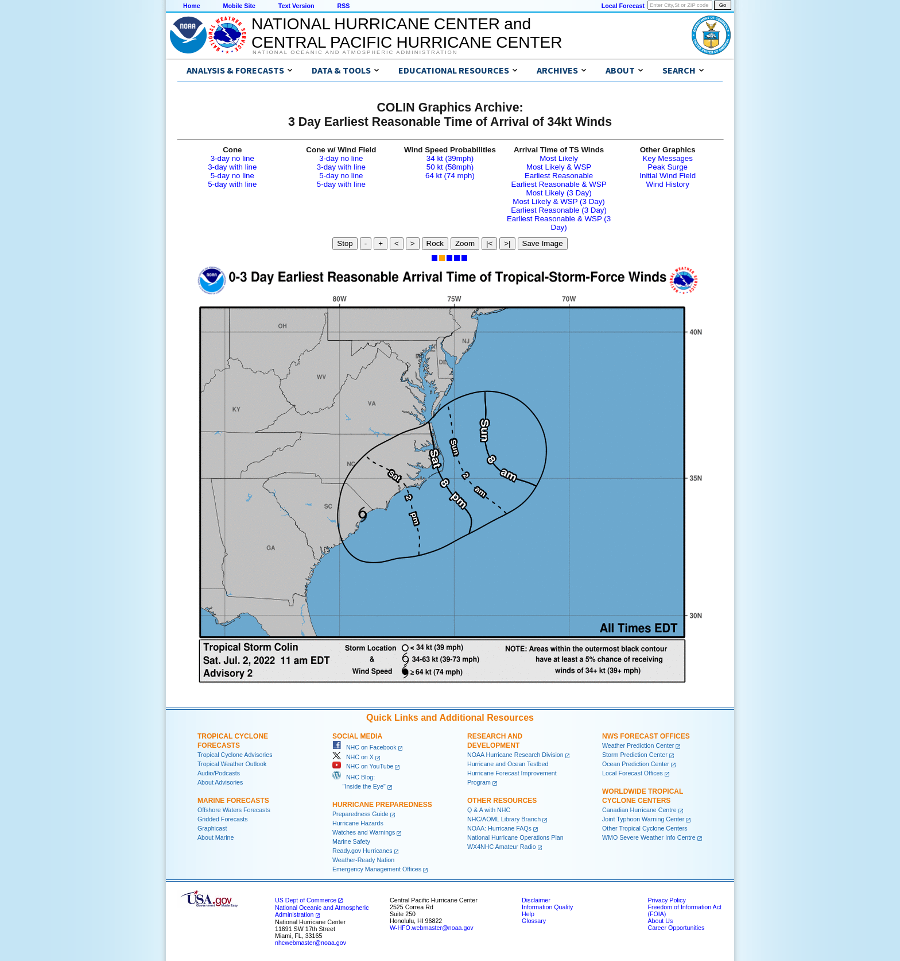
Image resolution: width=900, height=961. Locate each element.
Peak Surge (667, 167)
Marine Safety (351, 841)
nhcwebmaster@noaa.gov (310, 942)
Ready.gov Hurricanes (362, 850)
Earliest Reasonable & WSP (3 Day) (559, 223)
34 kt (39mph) (450, 158)
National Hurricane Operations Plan (515, 837)
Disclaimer (536, 900)
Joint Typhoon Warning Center (643, 819)
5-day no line (232, 175)
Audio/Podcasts (218, 773)
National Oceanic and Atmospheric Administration (355, 52)
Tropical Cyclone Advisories (235, 754)
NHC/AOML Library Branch (504, 819)
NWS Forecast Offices (646, 736)
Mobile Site (239, 5)
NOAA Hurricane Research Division (515, 754)
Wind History (667, 184)
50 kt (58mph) (450, 167)
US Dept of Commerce (305, 900)
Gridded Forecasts (222, 819)
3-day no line (232, 158)
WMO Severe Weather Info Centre (649, 837)
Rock (435, 243)
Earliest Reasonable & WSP (559, 184)
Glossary (534, 920)
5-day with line (232, 184)
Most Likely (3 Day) (559, 193)
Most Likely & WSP (558, 167)
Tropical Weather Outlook (231, 763)
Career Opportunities (675, 927)
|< (489, 243)
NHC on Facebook (364, 747)
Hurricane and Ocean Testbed (507, 763)
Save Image (542, 243)
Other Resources (502, 801)
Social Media (357, 736)
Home (191, 5)
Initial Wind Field (667, 175)
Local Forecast (623, 5)
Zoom (465, 243)
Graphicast (212, 828)
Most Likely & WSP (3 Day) (558, 201)
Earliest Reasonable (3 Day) (559, 210)
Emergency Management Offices (376, 869)
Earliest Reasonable (559, 175)
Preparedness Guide (360, 813)
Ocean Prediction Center (635, 763)
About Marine (215, 837)
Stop (344, 243)
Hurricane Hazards (357, 823)
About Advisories (220, 782)
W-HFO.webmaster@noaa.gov (432, 927)
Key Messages (667, 158)
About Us (660, 920)
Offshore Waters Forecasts (233, 809)
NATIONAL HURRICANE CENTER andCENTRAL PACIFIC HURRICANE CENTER (406, 33)
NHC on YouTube (362, 766)
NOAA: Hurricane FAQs (499, 828)
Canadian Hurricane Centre (639, 809)
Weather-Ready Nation (363, 859)
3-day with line (232, 167)
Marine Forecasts (233, 801)
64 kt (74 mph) (450, 175)
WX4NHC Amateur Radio (501, 846)
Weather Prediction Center (638, 745)
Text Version (296, 5)
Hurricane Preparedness (382, 805)
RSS (343, 5)
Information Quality (547, 907)
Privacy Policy (666, 900)
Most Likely (559, 158)
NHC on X (353, 757)
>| (507, 243)
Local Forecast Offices (632, 773)
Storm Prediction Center (635, 754)
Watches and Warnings (363, 832)
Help (528, 913)
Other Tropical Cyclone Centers (645, 828)
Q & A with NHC (488, 809)
